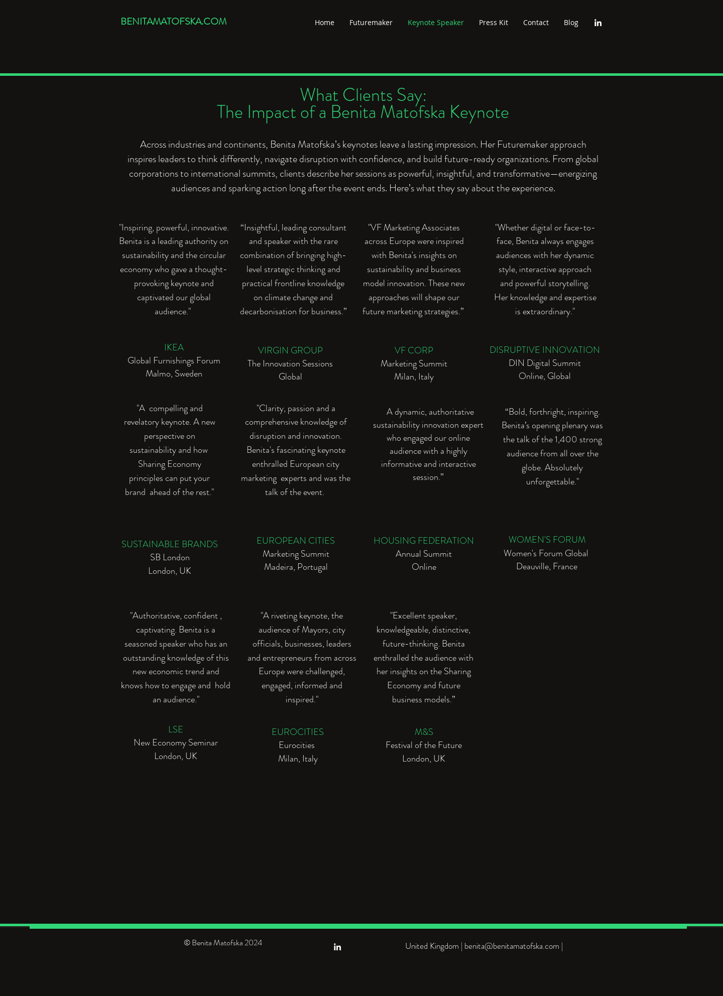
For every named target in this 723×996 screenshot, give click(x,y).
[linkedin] (598, 23)
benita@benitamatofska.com (511, 946)
